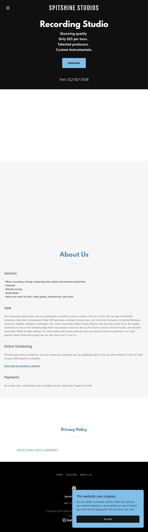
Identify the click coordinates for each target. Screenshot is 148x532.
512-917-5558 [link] (78, 79)
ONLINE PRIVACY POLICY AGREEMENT (38, 449)
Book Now (74, 63)
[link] (74, 9)
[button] (14, 7)
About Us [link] (86, 474)
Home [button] (59, 474)
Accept (108, 519)
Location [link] (71, 474)
